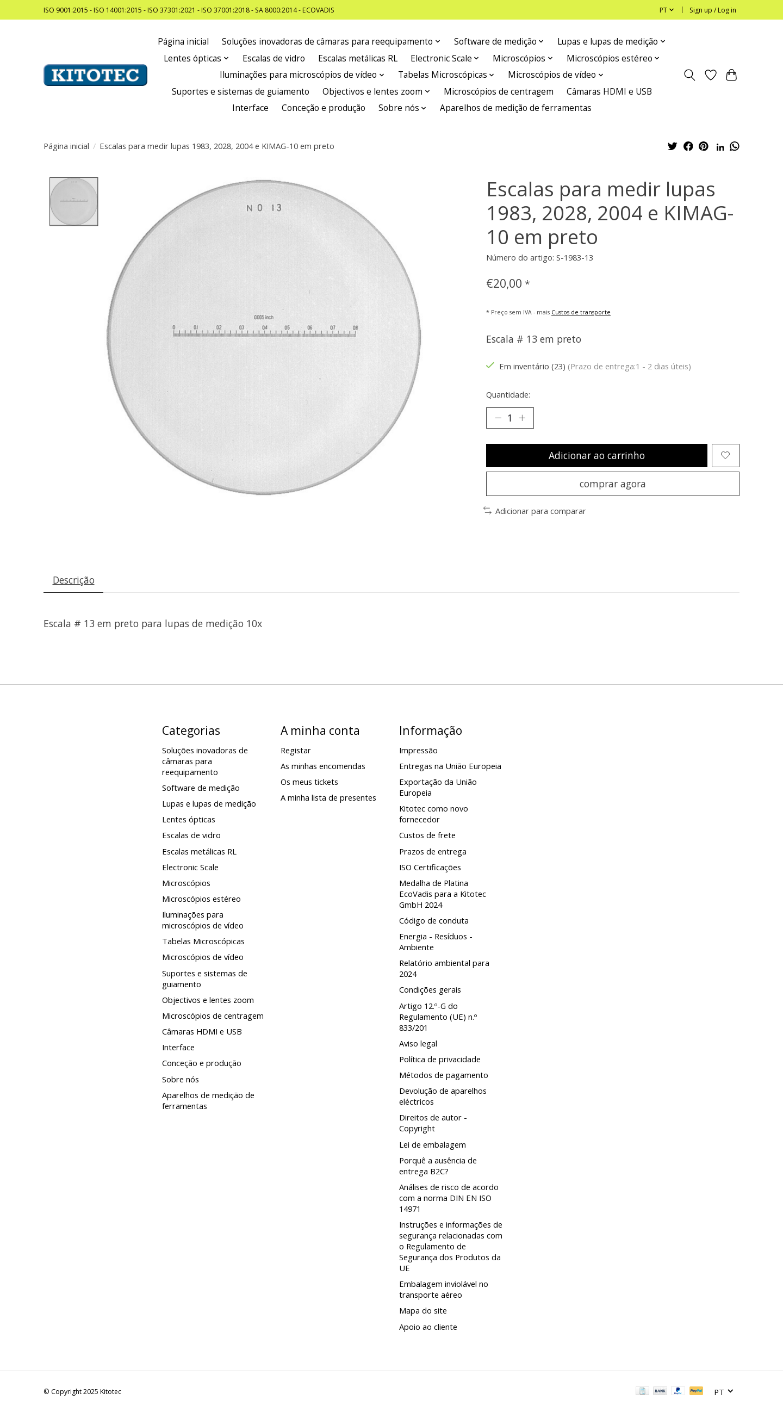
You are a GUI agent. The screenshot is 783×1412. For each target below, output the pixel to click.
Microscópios (186, 882)
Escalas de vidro (274, 58)
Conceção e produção (323, 108)
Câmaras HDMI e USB (609, 91)
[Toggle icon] (690, 75)
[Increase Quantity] (522, 417)
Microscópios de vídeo (203, 956)
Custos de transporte (581, 312)
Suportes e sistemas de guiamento (240, 91)
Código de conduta (434, 920)
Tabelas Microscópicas (203, 941)
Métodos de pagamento (443, 1074)
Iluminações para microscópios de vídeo (203, 920)
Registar (296, 750)
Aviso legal (418, 1043)
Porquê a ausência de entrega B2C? (438, 1165)
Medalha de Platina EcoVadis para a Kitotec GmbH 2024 (442, 893)
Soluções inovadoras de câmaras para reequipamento (205, 761)
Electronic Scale (190, 867)
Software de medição (201, 787)
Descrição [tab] (74, 579)
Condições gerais (430, 989)
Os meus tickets (309, 781)
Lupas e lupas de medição (209, 803)
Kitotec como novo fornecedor (433, 814)
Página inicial (183, 41)
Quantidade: (508, 394)
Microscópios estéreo (201, 898)
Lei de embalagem (432, 1144)
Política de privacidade (440, 1059)
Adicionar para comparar (534, 510)
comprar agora (613, 483)
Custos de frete (427, 834)
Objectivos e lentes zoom (208, 999)
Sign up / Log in (712, 10)
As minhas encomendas (323, 765)
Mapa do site (423, 1310)
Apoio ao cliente (428, 1326)
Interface (250, 108)
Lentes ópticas (188, 819)
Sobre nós (180, 1079)
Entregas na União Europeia (450, 765)
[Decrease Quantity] (498, 417)
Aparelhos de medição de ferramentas (516, 108)
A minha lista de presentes (328, 797)
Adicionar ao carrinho (597, 455)
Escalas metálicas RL (357, 58)
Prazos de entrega (433, 851)
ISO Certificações (430, 867)
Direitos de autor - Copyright (433, 1123)
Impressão (418, 750)
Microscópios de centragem (499, 91)
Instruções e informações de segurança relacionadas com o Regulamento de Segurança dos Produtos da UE (450, 1246)
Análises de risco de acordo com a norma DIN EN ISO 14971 (449, 1197)
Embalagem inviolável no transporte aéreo (443, 1289)
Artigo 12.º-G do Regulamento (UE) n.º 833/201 (438, 1016)
